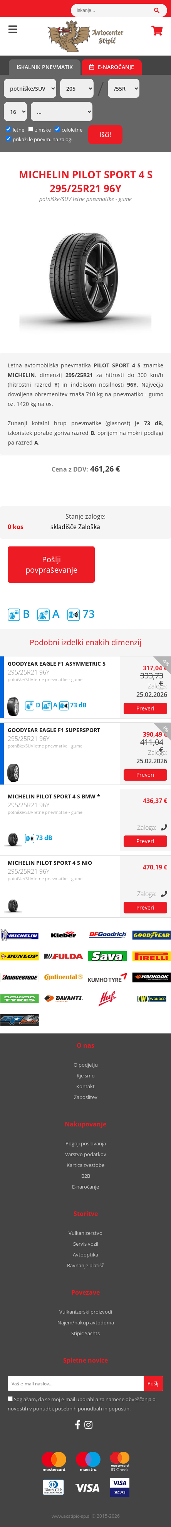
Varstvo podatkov (85, 1154)
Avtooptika (85, 1254)
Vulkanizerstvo (85, 1232)
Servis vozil (85, 1243)
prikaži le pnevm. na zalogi (42, 139)
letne (15, 129)
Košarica (155, 30)
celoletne (68, 129)
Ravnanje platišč (85, 1265)
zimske (39, 129)
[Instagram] (88, 1424)
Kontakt (85, 1086)
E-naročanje (111, 67)
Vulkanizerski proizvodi (85, 1311)
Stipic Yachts (85, 1333)
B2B (85, 1175)
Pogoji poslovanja (85, 1143)
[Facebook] (77, 1424)
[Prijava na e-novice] (153, 1383)
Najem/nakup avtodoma (85, 1322)
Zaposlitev (85, 1097)
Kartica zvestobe (85, 1165)
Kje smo (86, 1075)
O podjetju (86, 1064)
